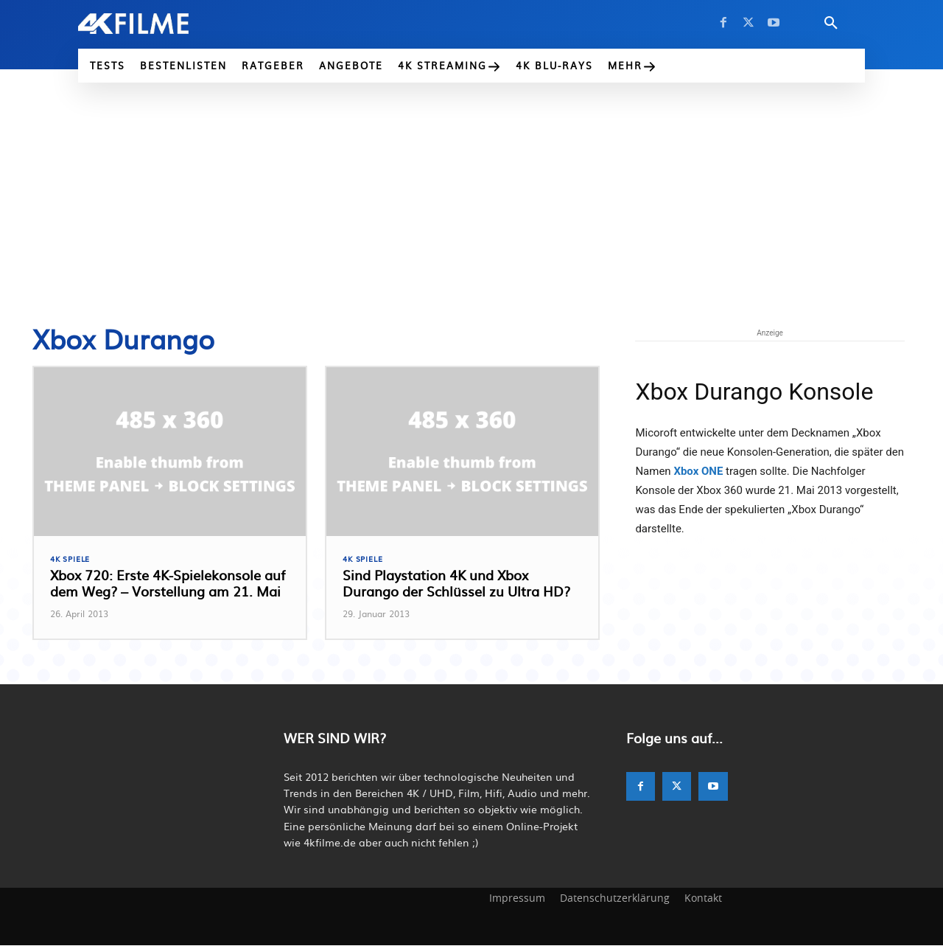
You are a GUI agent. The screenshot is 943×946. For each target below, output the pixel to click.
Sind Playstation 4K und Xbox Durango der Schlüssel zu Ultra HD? (456, 584)
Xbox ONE (698, 471)
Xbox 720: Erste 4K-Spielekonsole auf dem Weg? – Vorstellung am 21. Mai (167, 584)
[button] (831, 23)
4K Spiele (72, 559)
